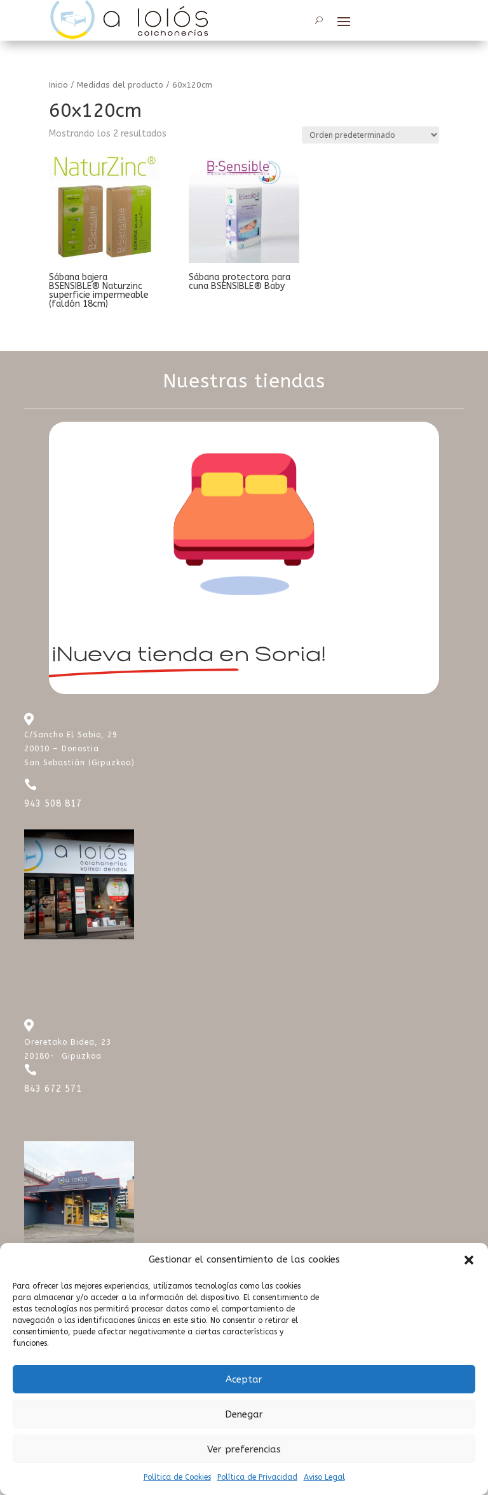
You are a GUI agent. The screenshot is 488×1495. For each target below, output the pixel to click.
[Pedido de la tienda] (370, 135)
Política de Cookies (177, 1477)
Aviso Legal (324, 1477)
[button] (469, 1260)
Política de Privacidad (257, 1477)
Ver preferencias (244, 1449)
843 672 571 (53, 1088)
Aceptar (244, 1379)
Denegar (244, 1414)
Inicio (58, 85)
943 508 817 (53, 803)
